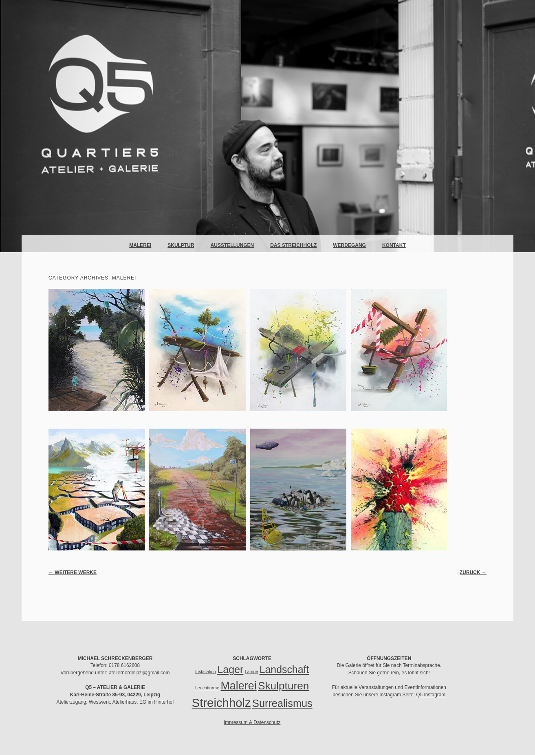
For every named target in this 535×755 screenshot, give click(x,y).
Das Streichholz (293, 245)
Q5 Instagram (430, 695)
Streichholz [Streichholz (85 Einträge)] (221, 702)
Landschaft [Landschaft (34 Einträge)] (284, 669)
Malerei (140, 245)
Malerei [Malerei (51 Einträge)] (238, 686)
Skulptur (180, 245)
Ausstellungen (232, 245)
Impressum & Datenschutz (252, 722)
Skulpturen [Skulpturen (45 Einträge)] (283, 686)
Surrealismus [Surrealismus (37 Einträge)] (282, 703)
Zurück (473, 572)
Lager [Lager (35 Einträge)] (230, 669)
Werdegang (349, 245)
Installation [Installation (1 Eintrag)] (205, 671)
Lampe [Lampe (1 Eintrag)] (251, 671)
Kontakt (394, 245)
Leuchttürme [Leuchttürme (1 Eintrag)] (207, 687)
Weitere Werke (72, 572)
